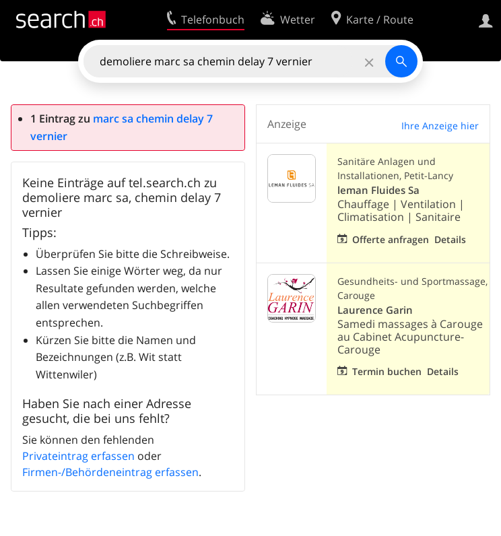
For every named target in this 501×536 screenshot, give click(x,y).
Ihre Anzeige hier (440, 125)
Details (450, 239)
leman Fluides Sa (378, 190)
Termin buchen (387, 371)
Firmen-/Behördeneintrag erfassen (110, 472)
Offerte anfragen (390, 239)
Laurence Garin (375, 310)
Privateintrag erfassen (78, 455)
